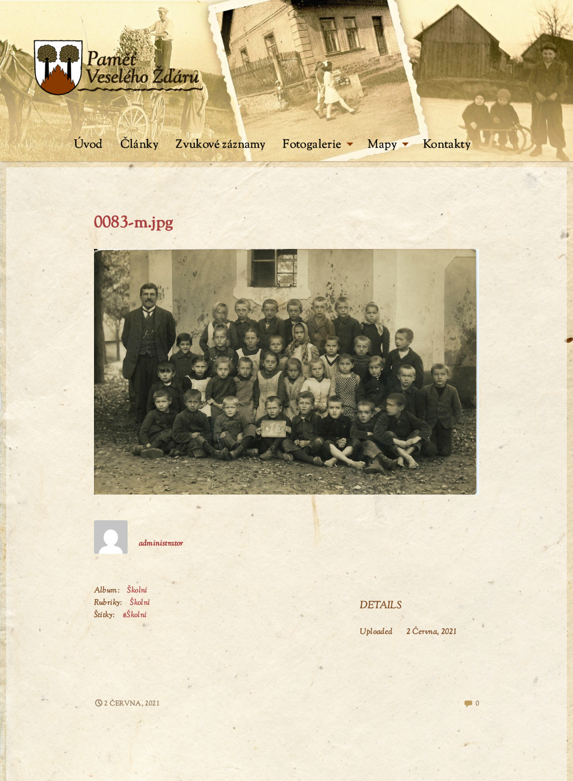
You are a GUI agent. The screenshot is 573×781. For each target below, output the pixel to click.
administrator (161, 543)
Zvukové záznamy (220, 145)
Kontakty (447, 145)
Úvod (88, 145)
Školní (137, 590)
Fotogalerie (318, 145)
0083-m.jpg (133, 223)
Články (139, 145)
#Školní (135, 615)
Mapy (388, 145)
